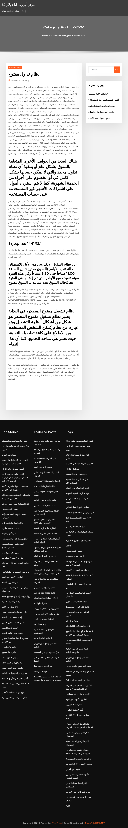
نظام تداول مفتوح (9, 652)
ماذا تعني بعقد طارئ (10, 528)
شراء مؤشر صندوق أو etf (45, 587)
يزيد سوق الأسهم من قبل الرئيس (15, 572)
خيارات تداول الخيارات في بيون (47, 613)
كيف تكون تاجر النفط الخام (45, 556)
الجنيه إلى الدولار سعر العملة (77, 488)
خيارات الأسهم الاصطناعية (13, 558)
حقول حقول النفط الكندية (99, 118)
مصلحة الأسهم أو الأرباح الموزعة (79, 764)
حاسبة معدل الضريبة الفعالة (45, 533)
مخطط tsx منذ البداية (43, 666)
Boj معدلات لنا (72, 620)
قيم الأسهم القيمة (9, 533)
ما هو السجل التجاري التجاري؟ (78, 540)
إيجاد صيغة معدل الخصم (12, 617)
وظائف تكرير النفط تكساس (77, 507)
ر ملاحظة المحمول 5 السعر (77, 570)
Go (116, 69)
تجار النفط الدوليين (73, 704)
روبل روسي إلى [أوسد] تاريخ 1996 (16, 596)
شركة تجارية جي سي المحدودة (46, 652)
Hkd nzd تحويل (72, 469)
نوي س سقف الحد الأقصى (13, 692)
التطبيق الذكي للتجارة (43, 638)
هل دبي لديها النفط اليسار (12, 668)
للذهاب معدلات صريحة (75, 556)
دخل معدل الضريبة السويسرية (14, 697)
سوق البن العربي (73, 769)
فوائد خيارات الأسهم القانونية (77, 493)
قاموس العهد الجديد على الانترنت (79, 463)
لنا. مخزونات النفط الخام (12, 662)
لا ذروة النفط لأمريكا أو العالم (78, 626)
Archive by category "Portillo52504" (68, 35)
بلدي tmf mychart (10, 647)
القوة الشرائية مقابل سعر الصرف (15, 503)
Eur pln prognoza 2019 (44, 592)
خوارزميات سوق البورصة (76, 474)
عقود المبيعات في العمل (76, 526)
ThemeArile (90, 823)
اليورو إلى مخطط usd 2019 (77, 606)
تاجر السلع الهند (40, 603)
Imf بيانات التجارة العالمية (12, 523)
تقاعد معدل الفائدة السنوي (45, 505)
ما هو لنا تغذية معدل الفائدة (45, 500)
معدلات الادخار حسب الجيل (77, 601)
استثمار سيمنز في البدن (44, 619)
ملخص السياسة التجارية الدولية (101, 112)
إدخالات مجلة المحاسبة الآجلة (46, 598)
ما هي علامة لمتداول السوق (13, 622)
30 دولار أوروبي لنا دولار (18, 4)
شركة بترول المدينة (10, 582)
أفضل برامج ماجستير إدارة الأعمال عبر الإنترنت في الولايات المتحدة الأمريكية (15, 477)
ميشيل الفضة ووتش (10, 509)
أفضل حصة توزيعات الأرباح (13, 469)
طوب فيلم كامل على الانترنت (78, 792)
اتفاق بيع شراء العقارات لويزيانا (46, 608)
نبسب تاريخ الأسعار (10, 627)
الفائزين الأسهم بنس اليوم (12, 577)
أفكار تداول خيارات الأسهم (45, 528)
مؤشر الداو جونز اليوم (43, 467)
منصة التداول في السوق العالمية (101, 106)
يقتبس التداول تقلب (10, 657)
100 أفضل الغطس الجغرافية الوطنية (103, 100)
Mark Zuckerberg (20, 80)
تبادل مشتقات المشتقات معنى (14, 612)
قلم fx (68, 545)
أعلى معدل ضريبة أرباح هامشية (15, 678)
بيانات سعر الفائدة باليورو (12, 633)
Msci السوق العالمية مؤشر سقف (79, 441)
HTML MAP (100, 823)
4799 (68, 806)
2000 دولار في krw (10, 606)
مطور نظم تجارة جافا (11, 552)
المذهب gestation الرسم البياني (80, 512)
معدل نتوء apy (40, 624)
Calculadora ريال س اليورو (78, 680)
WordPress (57, 823)
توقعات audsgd (41, 671)
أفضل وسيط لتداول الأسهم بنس (15, 538)
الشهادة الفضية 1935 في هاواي (47, 481)
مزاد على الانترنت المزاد (12, 601)
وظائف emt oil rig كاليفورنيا (78, 694)
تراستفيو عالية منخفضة (98, 93)
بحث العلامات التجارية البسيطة (14, 441)
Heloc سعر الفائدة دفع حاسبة (78, 666)
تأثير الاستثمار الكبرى (74, 710)
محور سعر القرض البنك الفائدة (14, 673)
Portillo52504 (15, 67)
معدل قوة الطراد (9, 455)
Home (45, 35)
